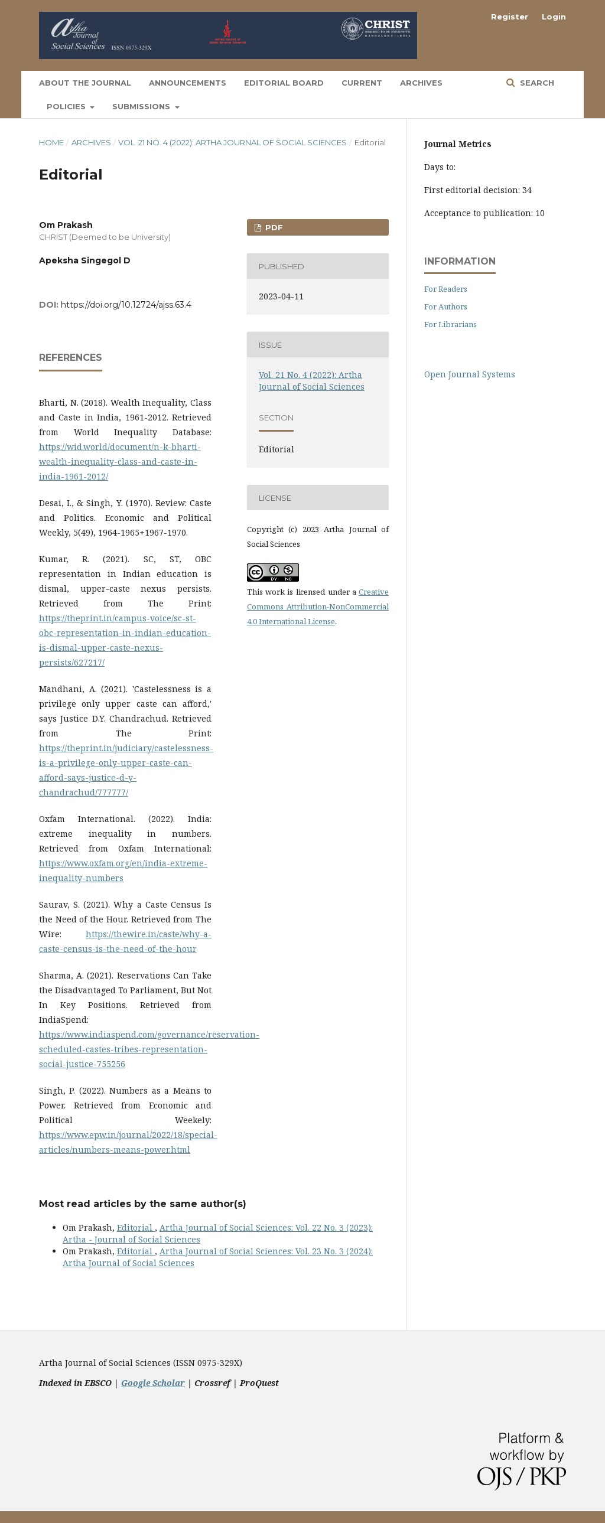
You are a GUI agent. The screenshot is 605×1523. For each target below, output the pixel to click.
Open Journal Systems (469, 374)
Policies (67, 106)
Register (509, 16)
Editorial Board (284, 82)
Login (554, 16)
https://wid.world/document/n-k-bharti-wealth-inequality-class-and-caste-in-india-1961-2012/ (120, 461)
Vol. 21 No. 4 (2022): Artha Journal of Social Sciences (232, 142)
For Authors (445, 306)
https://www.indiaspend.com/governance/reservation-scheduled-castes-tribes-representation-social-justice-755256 (149, 1049)
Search (536, 82)
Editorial (136, 1227)
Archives (421, 82)
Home (51, 142)
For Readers (445, 288)
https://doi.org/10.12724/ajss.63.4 (126, 304)
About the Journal (85, 82)
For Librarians (450, 324)
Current (361, 82)
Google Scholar (153, 1382)
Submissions (142, 106)
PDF (273, 227)
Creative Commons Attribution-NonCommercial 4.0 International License (318, 606)
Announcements (187, 82)
